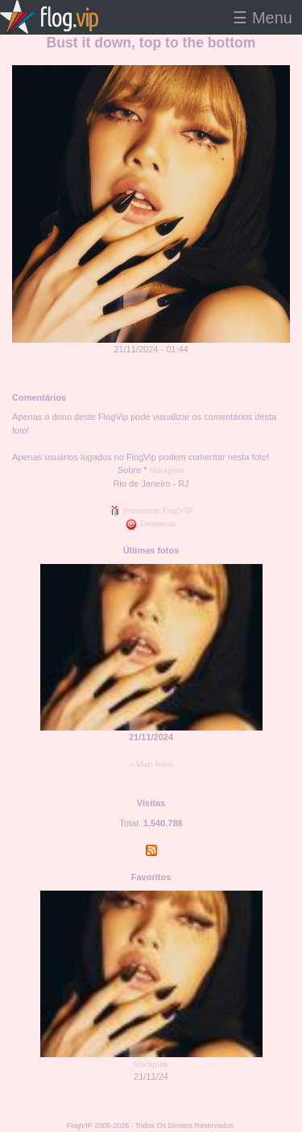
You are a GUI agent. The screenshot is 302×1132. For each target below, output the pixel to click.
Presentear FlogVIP (151, 510)
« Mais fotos (151, 763)
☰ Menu (262, 18)
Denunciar (151, 523)
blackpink (167, 470)
